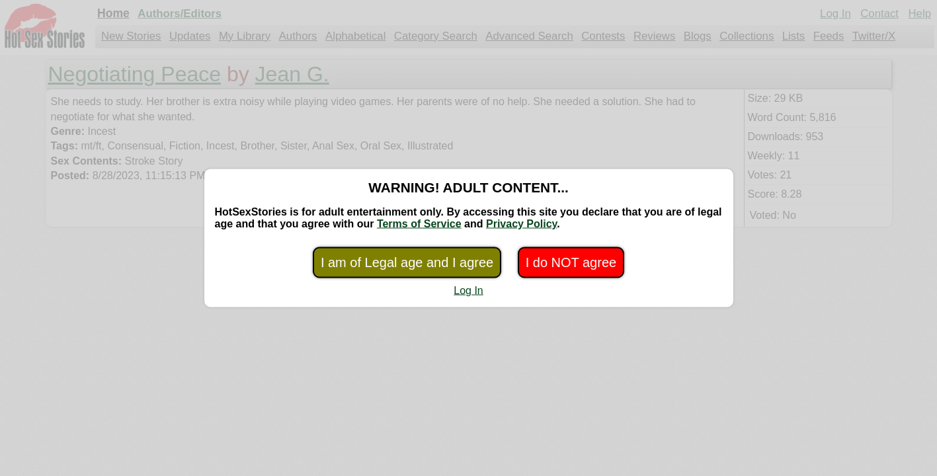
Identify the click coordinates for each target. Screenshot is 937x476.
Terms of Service (419, 223)
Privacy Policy (521, 223)
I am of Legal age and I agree (407, 262)
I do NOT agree (571, 262)
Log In (468, 290)
